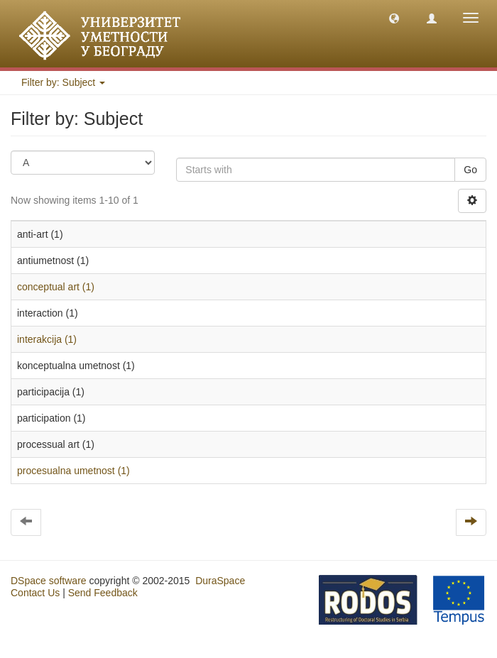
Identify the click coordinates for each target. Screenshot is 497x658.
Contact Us (35, 592)
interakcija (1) (47, 339)
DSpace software (49, 580)
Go (470, 169)
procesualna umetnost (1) (73, 470)
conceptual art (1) (55, 286)
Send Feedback (103, 592)
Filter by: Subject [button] (63, 82)
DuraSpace (220, 580)
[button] (394, 18)
